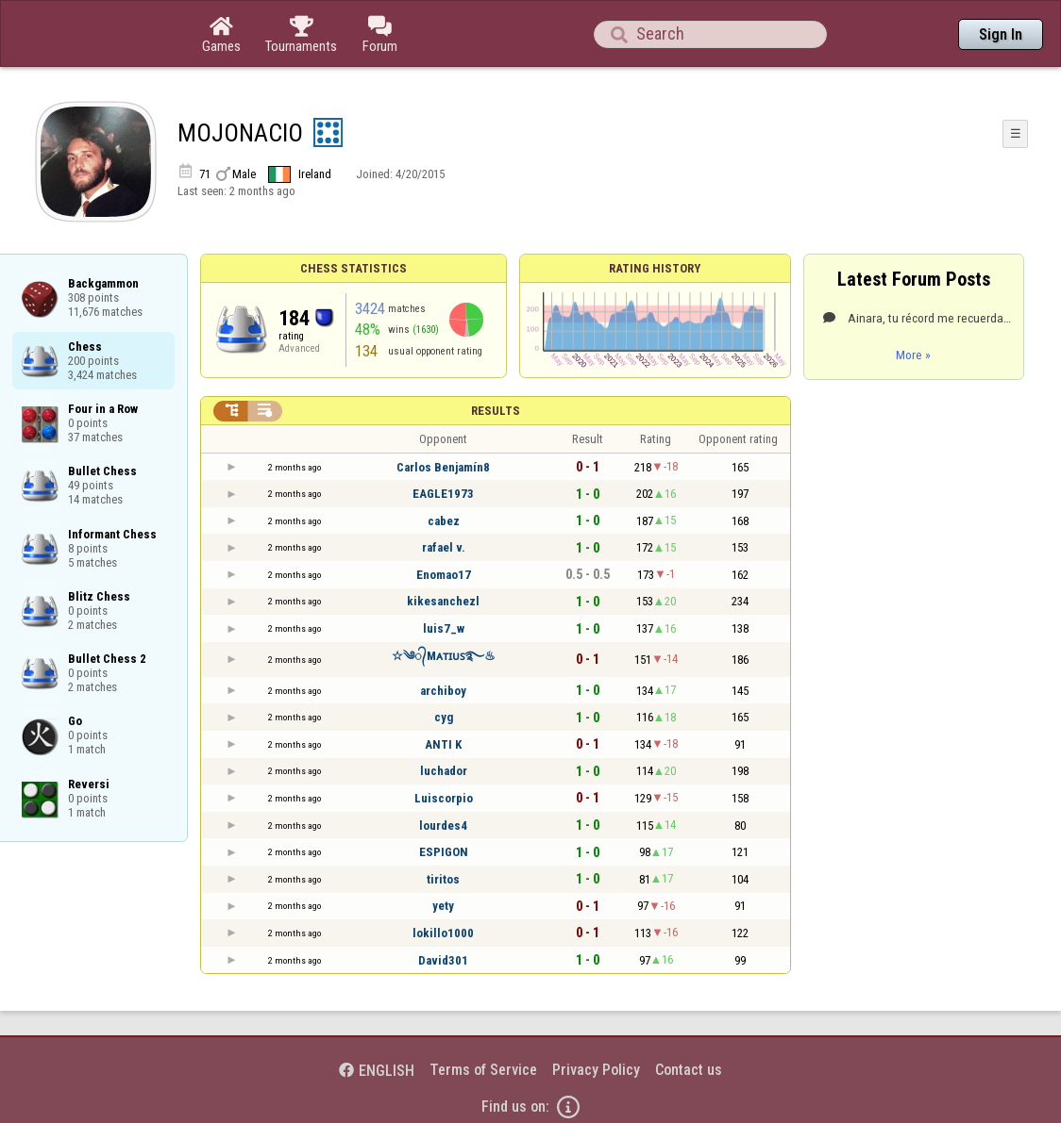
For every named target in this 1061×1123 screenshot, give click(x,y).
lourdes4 (443, 825)
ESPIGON (443, 852)
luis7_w (443, 628)
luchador (443, 771)
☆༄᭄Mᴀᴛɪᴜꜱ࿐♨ (444, 656)
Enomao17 (443, 575)
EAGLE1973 (443, 494)
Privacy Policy (596, 1070)
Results (495, 411)
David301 (443, 960)
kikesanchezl (443, 601)
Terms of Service (483, 1070)
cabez (444, 521)
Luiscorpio (443, 798)
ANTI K (443, 744)
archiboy (443, 691)
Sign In (1000, 34)
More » (913, 354)
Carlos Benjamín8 (443, 467)
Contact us (688, 1070)
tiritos (443, 879)
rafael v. (443, 547)
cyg (443, 717)
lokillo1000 (443, 933)
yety (443, 906)
